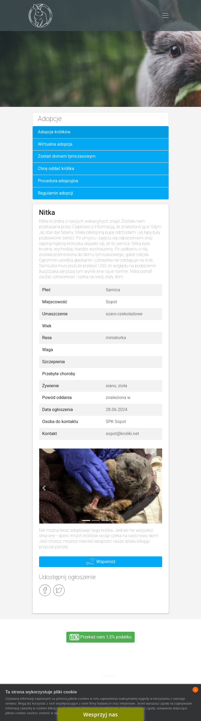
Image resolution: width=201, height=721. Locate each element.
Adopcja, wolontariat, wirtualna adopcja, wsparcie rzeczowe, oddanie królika (52, 672)
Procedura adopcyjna (58, 180)
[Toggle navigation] (165, 15)
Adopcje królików (54, 131)
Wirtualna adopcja (55, 144)
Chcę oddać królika (56, 168)
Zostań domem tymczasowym (67, 156)
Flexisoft (109, 676)
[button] (44, 488)
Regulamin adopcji (55, 193)
